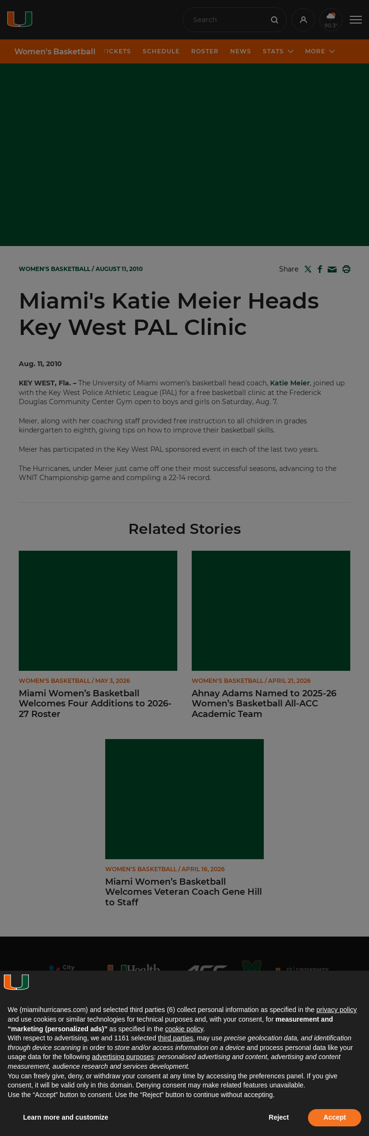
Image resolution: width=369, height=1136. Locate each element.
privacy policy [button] (336, 1009)
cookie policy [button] (184, 1029)
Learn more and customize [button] (65, 1117)
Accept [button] (334, 1117)
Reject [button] (279, 1117)
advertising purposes (123, 1057)
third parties (175, 1038)
